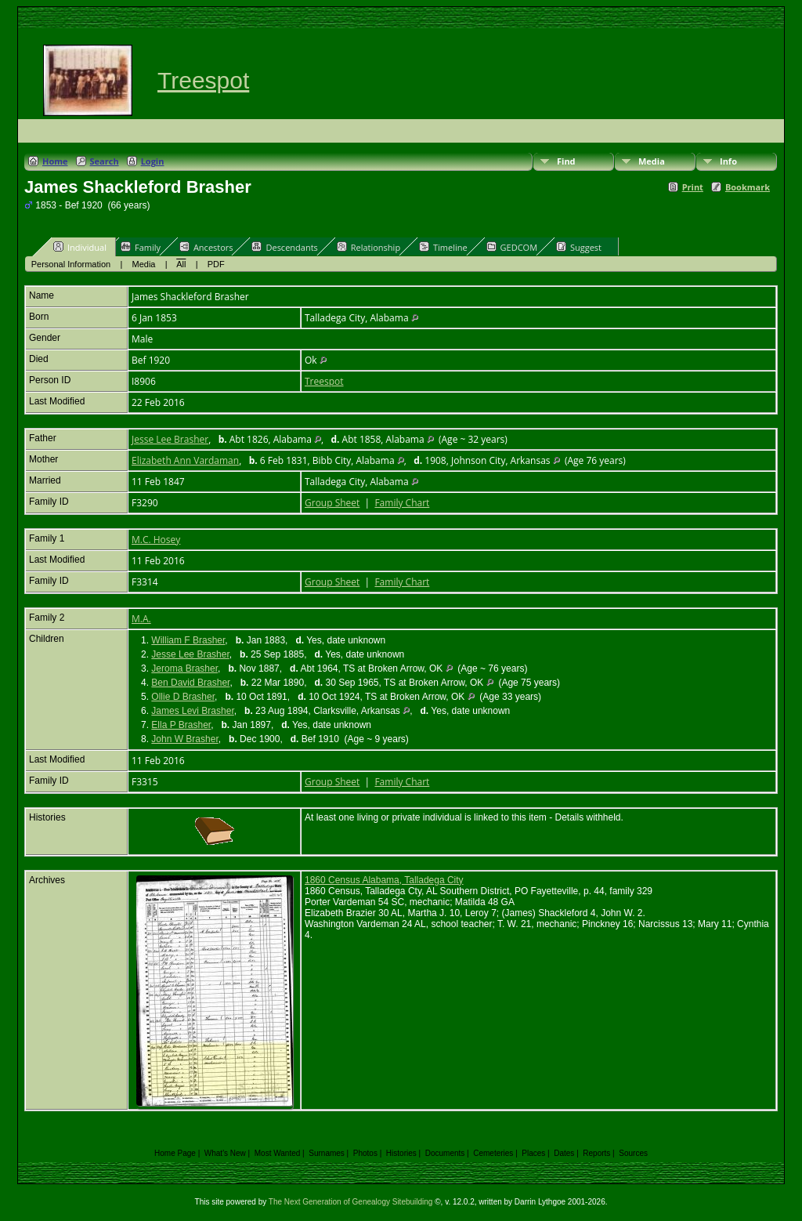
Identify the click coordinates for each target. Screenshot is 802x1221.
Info (728, 161)
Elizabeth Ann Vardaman (185, 460)
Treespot (203, 80)
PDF (216, 264)
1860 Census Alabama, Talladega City (384, 880)
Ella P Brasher (181, 724)
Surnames (327, 1153)
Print (692, 187)
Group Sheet (332, 502)
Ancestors (206, 247)
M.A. (141, 618)
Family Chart (401, 502)
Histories (401, 1153)
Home (55, 161)
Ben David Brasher (190, 682)
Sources (633, 1153)
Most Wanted (278, 1153)
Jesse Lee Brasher (170, 439)
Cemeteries (493, 1153)
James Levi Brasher (192, 710)
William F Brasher (188, 640)
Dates (564, 1153)
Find (566, 161)
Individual (80, 247)
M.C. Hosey (156, 539)
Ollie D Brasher (183, 696)
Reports (596, 1153)
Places (533, 1153)
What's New (225, 1153)
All (181, 264)
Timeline (443, 247)
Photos (365, 1153)
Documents (445, 1153)
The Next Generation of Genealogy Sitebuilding (351, 1201)
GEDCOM (511, 247)
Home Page (175, 1153)
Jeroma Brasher (184, 668)
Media (651, 161)
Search (104, 161)
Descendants (284, 247)
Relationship (368, 247)
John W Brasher (184, 739)
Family (141, 247)
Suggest (579, 247)
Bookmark (747, 187)
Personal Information (71, 264)
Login (152, 161)
